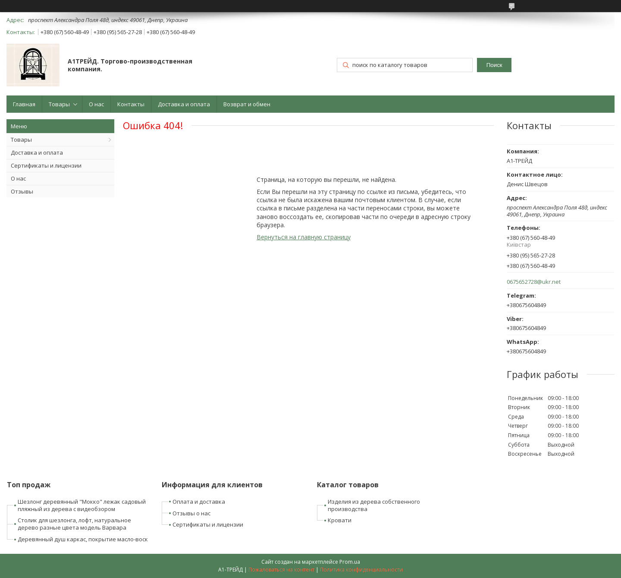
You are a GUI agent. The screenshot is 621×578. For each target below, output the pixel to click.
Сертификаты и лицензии (46, 165)
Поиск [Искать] (494, 65)
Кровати (339, 520)
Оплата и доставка (198, 501)
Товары (59, 104)
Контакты (130, 104)
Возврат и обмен (246, 104)
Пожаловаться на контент (281, 569)
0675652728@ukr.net (534, 282)
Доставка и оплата (184, 104)
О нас (96, 104)
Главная (24, 104)
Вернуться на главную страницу (304, 237)
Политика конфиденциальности (361, 569)
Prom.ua (349, 561)
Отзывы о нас (191, 513)
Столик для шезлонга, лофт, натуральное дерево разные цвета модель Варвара (74, 523)
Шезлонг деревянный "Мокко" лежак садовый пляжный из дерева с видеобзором (82, 505)
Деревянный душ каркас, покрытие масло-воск (83, 539)
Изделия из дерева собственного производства (374, 505)
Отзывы (22, 191)
